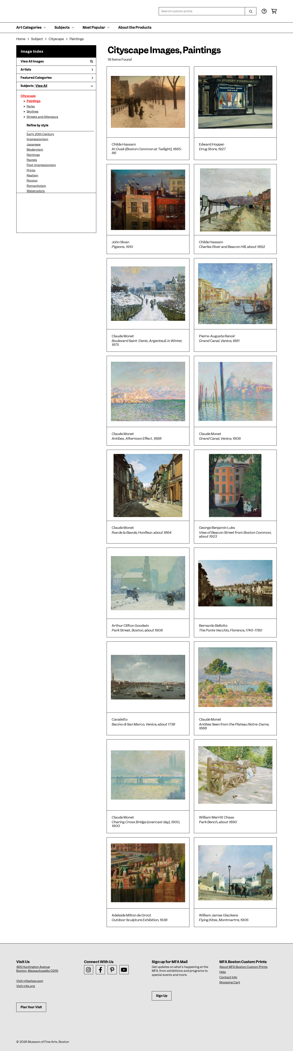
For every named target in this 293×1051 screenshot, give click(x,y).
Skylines (32, 112)
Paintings (33, 101)
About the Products (134, 27)
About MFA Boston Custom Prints (243, 967)
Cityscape (28, 96)
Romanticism (36, 186)
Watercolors (36, 191)
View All (41, 86)
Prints (31, 170)
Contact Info (228, 977)
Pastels (32, 160)
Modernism (35, 150)
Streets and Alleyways (42, 117)
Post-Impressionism (41, 165)
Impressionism (37, 139)
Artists (57, 70)
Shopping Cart (229, 982)
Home (20, 39)
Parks (31, 106)
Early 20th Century (40, 134)
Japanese (33, 144)
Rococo (32, 181)
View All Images (57, 61)
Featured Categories (57, 78)
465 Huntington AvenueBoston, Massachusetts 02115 (37, 969)
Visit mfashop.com (29, 981)
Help (222, 972)
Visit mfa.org (25, 986)
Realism (32, 175)
